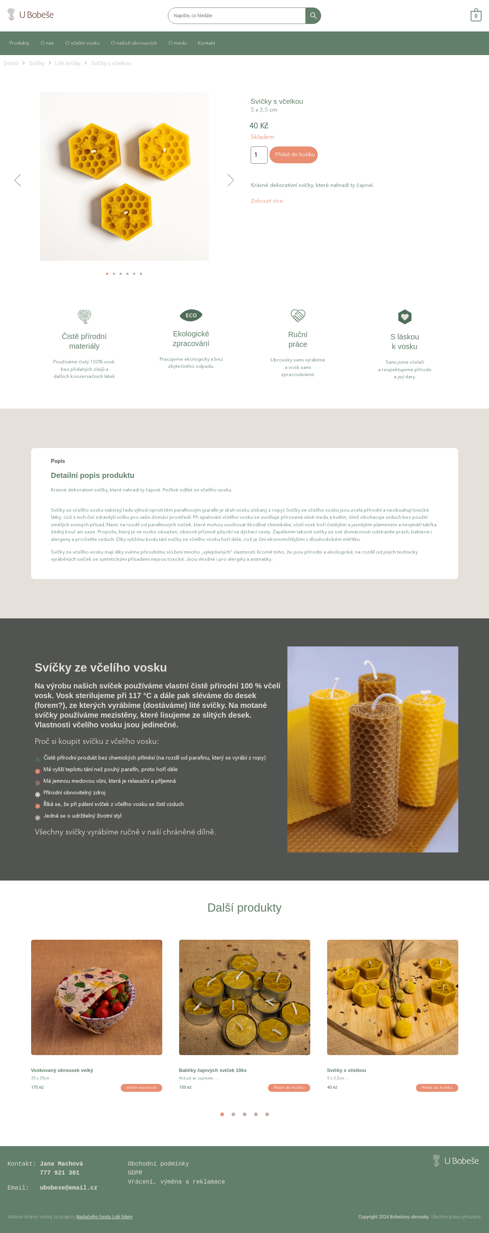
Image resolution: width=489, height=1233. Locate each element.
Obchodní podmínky (158, 1164)
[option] (96, 1022)
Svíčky (37, 63)
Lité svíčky (68, 63)
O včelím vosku (82, 43)
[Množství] (259, 155)
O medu (177, 43)
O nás (47, 43)
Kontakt (206, 43)
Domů (11, 63)
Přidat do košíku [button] (289, 1088)
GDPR (135, 1173)
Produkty (19, 43)
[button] (17, 180)
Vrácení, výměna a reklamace (178, 1182)
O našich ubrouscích (134, 43)
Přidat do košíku (295, 155)
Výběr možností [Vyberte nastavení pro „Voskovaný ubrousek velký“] (141, 1088)
